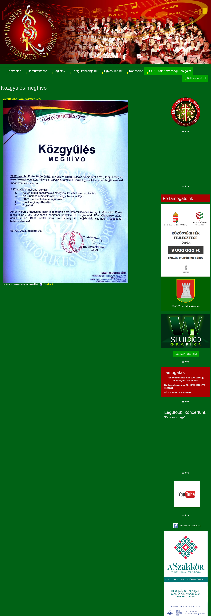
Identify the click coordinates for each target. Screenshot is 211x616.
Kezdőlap (14, 71)
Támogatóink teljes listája (185, 354)
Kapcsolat (136, 71)
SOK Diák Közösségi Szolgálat (170, 71)
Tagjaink (59, 71)
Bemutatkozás (37, 71)
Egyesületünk (113, 71)
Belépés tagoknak (197, 78)
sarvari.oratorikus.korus (190, 525)
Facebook (48, 284)
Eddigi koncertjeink (85, 71)
